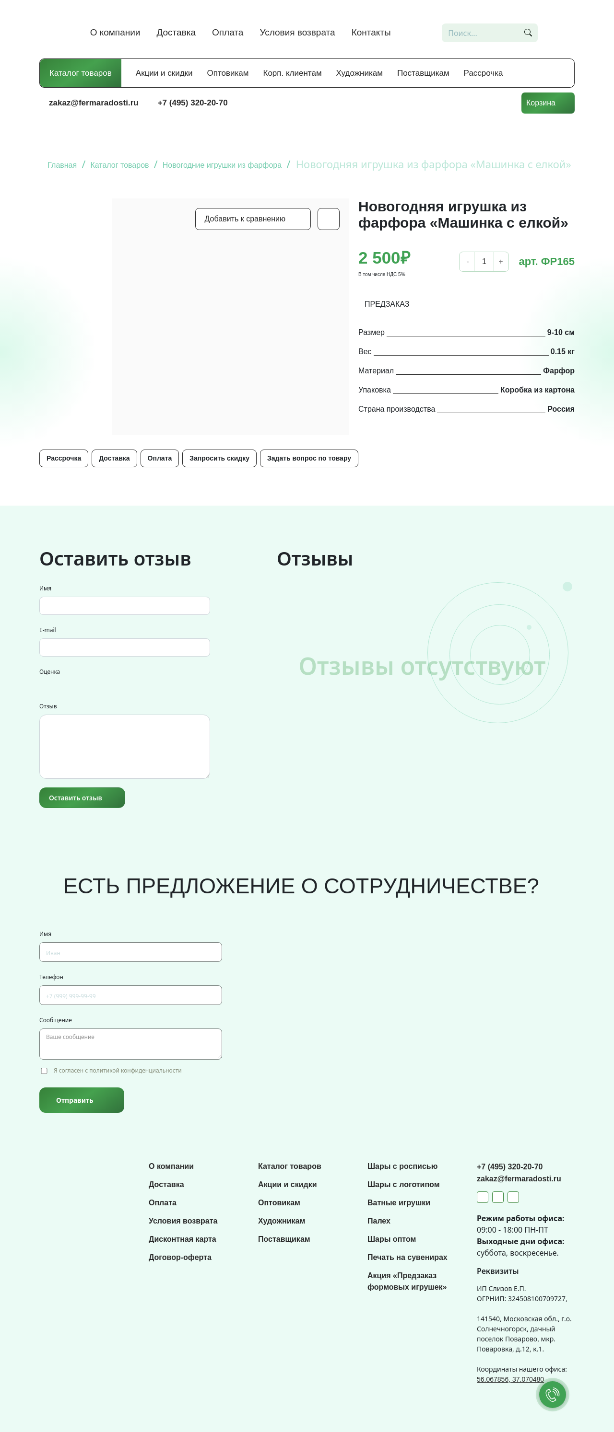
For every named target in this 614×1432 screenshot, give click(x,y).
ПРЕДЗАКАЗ (387, 304)
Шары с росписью (402, 1166)
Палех (378, 1221)
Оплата (227, 32)
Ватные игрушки (398, 1203)
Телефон (51, 977)
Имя (45, 588)
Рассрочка (483, 73)
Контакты (371, 32)
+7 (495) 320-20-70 (193, 102)
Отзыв (48, 706)
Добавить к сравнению (245, 219)
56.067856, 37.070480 (510, 1379)
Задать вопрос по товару (309, 458)
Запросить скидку (219, 458)
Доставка (176, 32)
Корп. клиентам (292, 73)
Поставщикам (423, 73)
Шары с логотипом (403, 1184)
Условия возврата (297, 32)
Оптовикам (228, 73)
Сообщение (55, 1020)
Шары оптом (391, 1239)
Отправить (74, 1100)
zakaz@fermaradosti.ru (94, 102)
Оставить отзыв (75, 797)
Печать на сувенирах (407, 1257)
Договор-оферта (180, 1257)
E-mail (47, 630)
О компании (115, 32)
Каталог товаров (80, 73)
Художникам (359, 73)
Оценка (49, 672)
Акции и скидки (164, 73)
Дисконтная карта (182, 1239)
